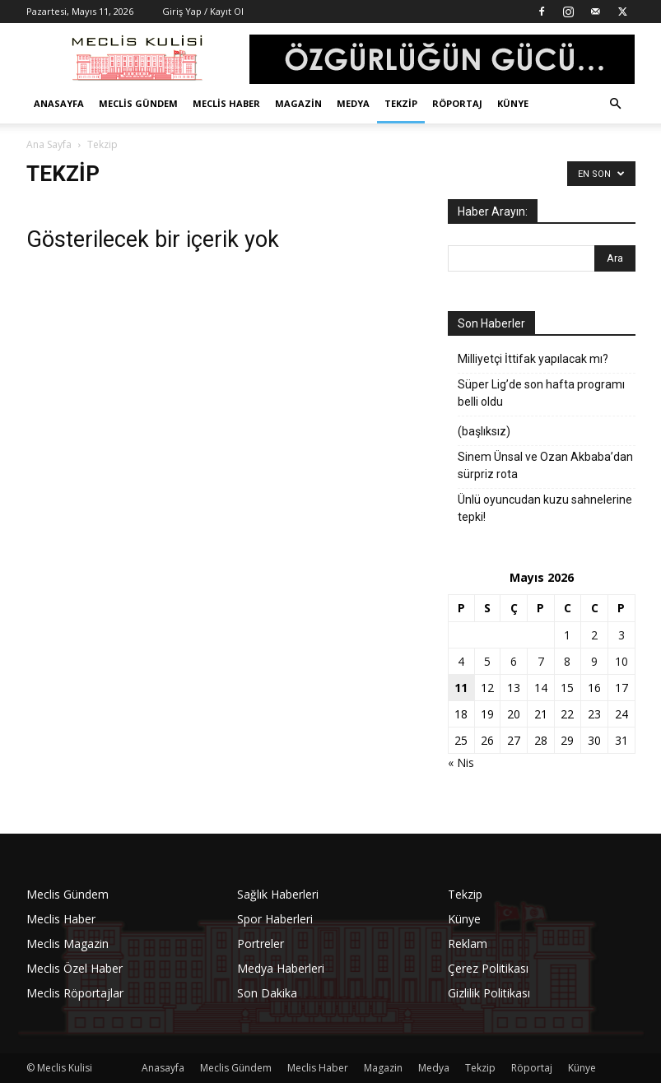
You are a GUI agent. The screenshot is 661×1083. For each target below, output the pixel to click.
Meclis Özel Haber (74, 968)
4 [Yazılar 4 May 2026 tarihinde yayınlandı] (461, 661)
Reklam (467, 943)
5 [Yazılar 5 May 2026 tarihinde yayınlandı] (487, 661)
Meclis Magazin (67, 943)
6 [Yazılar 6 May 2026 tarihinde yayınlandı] (513, 661)
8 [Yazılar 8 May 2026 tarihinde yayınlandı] (567, 661)
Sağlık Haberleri (278, 894)
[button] (615, 104)
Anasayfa (59, 103)
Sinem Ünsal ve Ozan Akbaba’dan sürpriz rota (545, 465)
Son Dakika (267, 993)
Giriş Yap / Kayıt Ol (203, 11)
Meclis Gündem (138, 103)
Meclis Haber (226, 103)
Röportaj (457, 103)
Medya (353, 103)
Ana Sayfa (49, 144)
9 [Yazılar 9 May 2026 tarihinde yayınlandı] (594, 661)
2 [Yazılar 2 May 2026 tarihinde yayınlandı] (594, 635)
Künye (512, 103)
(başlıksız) (484, 431)
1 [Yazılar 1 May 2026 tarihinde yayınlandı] (567, 635)
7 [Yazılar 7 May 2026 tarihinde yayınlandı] (541, 661)
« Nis (461, 762)
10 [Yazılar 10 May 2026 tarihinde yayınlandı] (621, 661)
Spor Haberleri (275, 919)
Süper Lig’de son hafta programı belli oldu (541, 393)
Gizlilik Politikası (489, 993)
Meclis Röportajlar (74, 993)
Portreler (260, 943)
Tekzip (400, 103)
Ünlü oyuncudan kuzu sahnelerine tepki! (545, 508)
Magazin (298, 103)
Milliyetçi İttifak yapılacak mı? (533, 358)
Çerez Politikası (488, 968)
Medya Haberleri (280, 968)
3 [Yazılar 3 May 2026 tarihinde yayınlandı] (621, 635)
